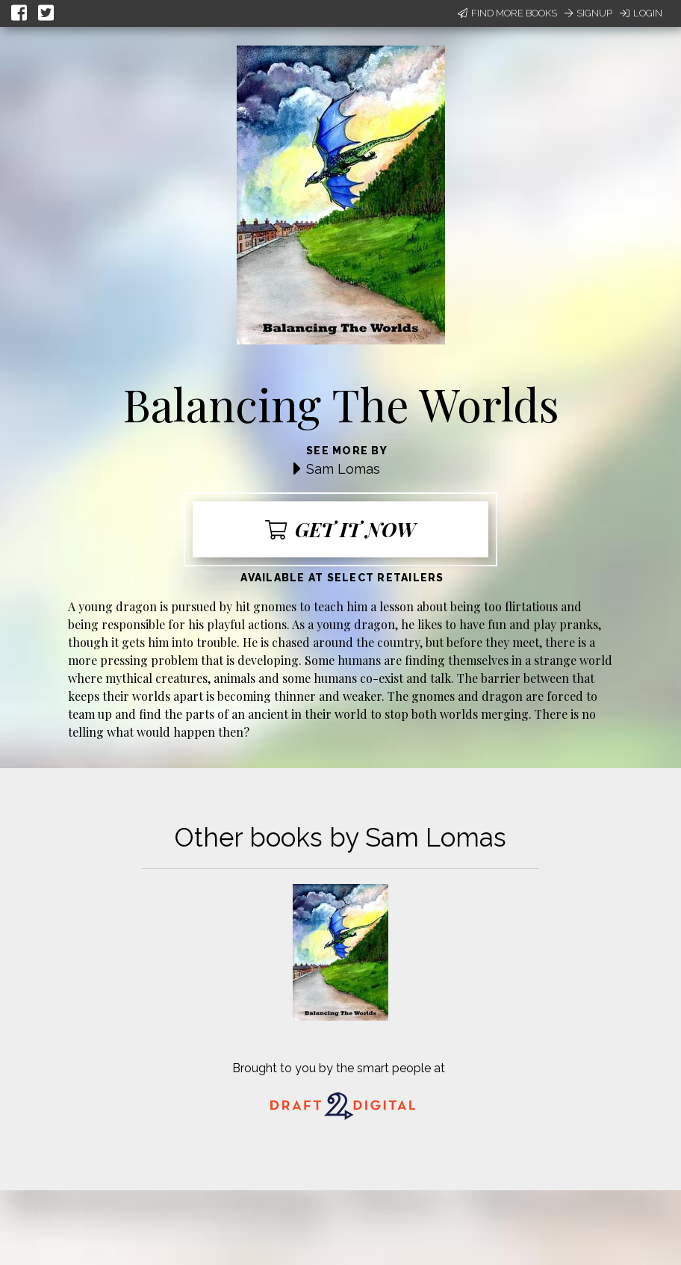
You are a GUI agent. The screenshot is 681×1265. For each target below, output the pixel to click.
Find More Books (507, 13)
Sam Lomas (343, 469)
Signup (588, 13)
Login (641, 13)
